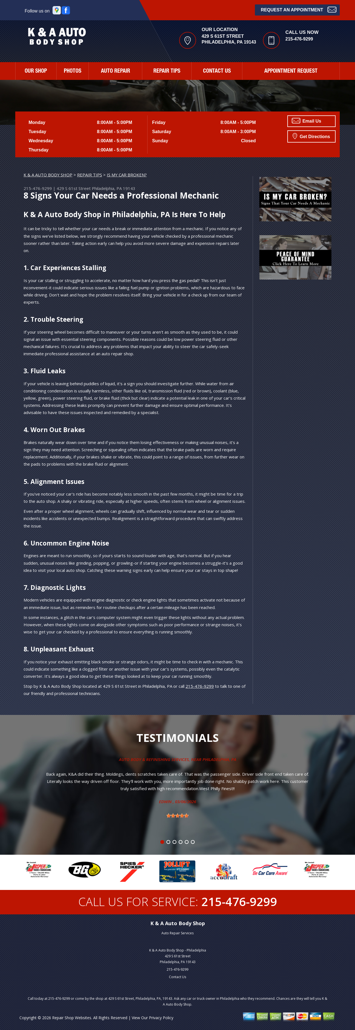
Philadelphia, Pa (219, 759)
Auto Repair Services (177, 933)
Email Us (306, 120)
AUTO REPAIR (115, 71)
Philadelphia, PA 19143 (113, 188)
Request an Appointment (298, 9)
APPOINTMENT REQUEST (291, 71)
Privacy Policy (161, 1017)
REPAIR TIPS (166, 71)
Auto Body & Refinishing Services (154, 759)
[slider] (177, 815)
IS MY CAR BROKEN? (127, 174)
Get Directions (311, 136)
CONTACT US (217, 71)
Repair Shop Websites (71, 1017)
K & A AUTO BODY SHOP (48, 174)
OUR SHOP (36, 71)
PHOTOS (72, 71)
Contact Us (177, 977)
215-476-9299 (299, 39)
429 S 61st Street (74, 188)
